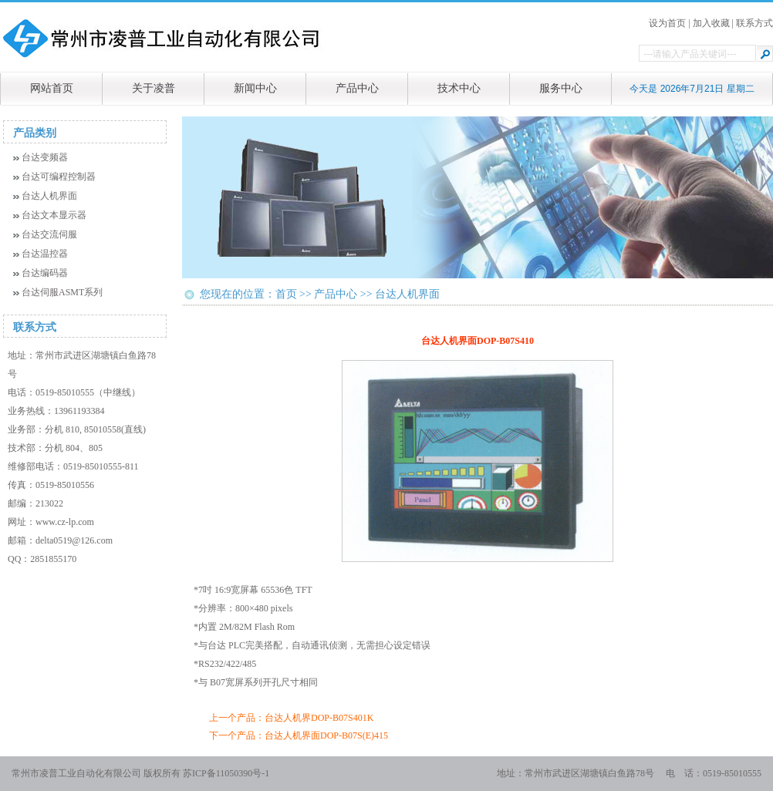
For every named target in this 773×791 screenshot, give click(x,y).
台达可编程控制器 (59, 176)
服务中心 (560, 88)
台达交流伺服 (49, 234)
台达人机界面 (49, 195)
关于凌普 (153, 88)
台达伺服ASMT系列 (62, 292)
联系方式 (754, 23)
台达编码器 (45, 273)
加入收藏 (711, 23)
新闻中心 (255, 88)
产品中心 (357, 88)
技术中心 (459, 88)
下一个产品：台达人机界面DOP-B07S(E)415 (298, 735)
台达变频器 (45, 157)
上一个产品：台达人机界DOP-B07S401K (291, 717)
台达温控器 (45, 253)
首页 (286, 294)
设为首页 (667, 23)
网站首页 (51, 88)
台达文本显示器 (54, 215)
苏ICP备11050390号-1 (226, 773)
